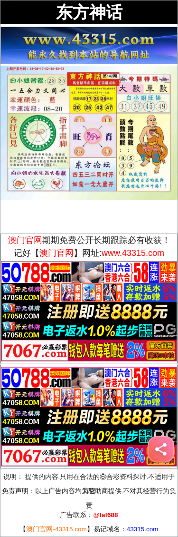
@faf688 (105, 514)
